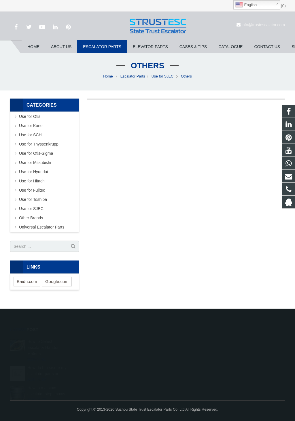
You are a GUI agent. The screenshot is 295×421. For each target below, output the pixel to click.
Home (108, 76)
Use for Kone (31, 125)
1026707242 (168, 340)
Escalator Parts (132, 76)
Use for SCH (30, 135)
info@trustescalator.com (263, 24)
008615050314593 (173, 348)
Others (147, 65)
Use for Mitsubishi (35, 162)
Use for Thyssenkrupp (38, 144)
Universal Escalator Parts (41, 227)
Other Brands (31, 218)
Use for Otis (29, 116)
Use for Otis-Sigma (36, 153)
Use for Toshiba (33, 199)
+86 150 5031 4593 (173, 356)
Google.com (57, 281)
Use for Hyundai (33, 171)
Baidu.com (27, 281)
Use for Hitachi (32, 181)
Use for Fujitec (32, 190)
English (246, 4)
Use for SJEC (163, 76)
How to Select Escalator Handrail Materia (43, 339)
